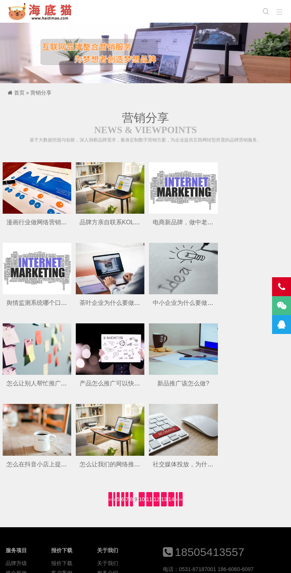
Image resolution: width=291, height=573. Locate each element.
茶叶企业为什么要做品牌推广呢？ (51, 302)
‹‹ (110, 418)
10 (142, 418)
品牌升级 (16, 482)
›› (180, 418)
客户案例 (61, 492)
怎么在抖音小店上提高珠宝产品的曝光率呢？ (139, 382)
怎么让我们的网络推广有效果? (193, 382)
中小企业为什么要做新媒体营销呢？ (127, 302)
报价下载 (61, 482)
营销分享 (41, 93)
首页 (19, 93)
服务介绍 (107, 492)
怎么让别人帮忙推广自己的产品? (196, 302)
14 (171, 418)
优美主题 (126, 561)
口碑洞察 (61, 511)
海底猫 (42, 11)
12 (156, 418)
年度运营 (16, 511)
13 (164, 418)
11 (149, 418)
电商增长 (16, 501)
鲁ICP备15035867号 (186, 561)
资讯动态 (61, 501)
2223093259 (177, 512)
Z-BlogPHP (81, 561)
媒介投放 (16, 492)
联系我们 (107, 511)
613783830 (202, 500)
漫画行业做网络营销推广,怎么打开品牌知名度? (69, 222)
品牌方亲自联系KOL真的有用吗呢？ (127, 222)
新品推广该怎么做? (37, 382)
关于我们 (107, 482)
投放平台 (107, 501)
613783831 (232, 500)
